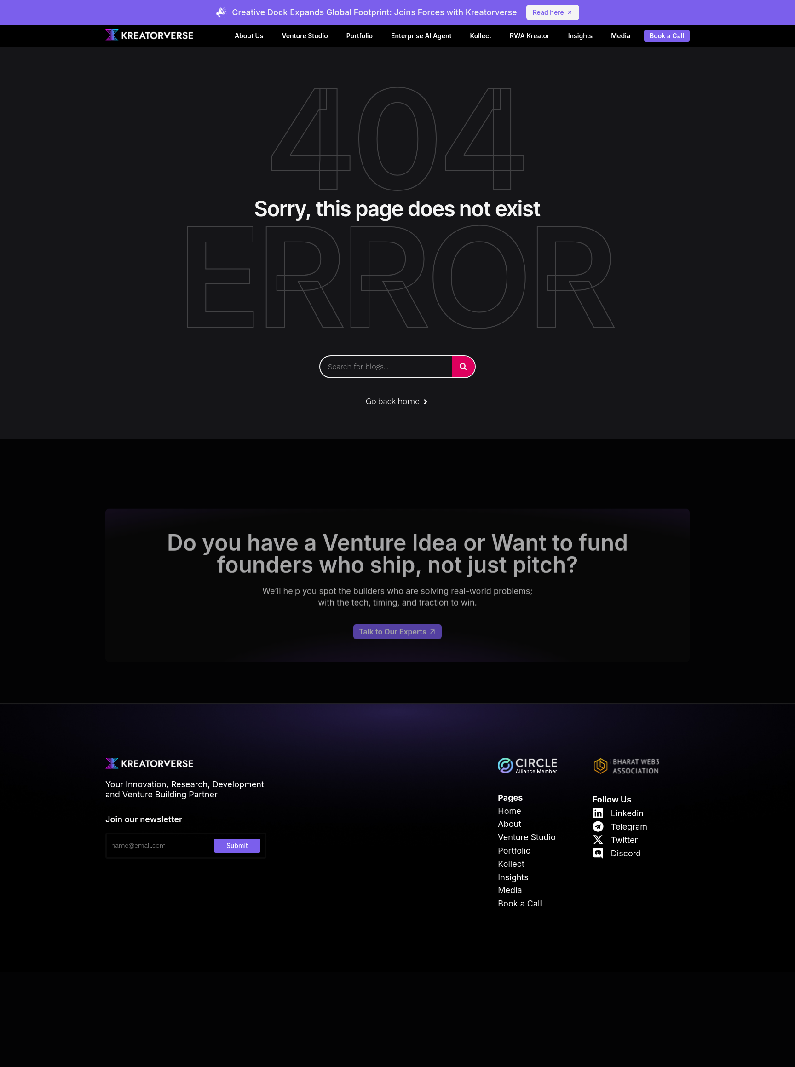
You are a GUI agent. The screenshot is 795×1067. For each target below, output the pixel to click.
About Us (249, 36)
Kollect (481, 36)
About (509, 824)
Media (620, 36)
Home (509, 811)
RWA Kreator (530, 36)
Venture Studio (305, 36)
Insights (580, 36)
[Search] (463, 366)
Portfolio (359, 36)
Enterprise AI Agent (421, 36)
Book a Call (667, 36)
